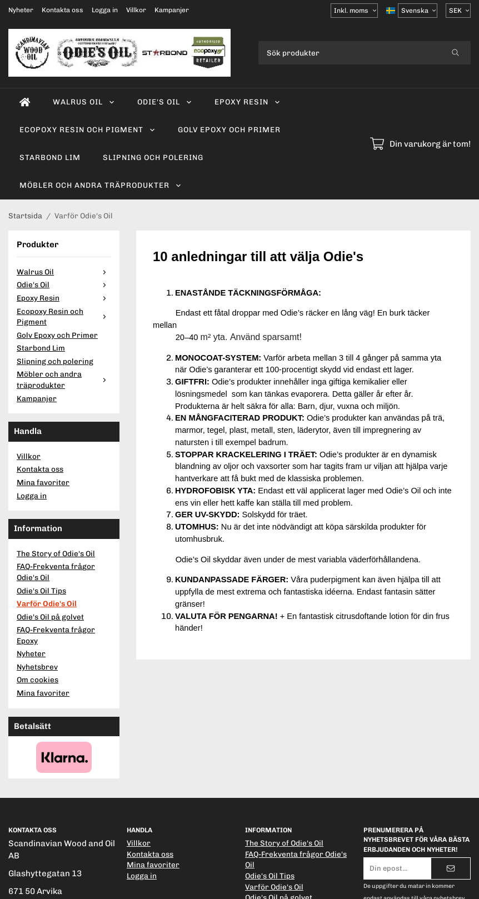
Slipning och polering (153, 157)
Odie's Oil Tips (41, 590)
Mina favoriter (43, 482)
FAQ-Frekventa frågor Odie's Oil (56, 572)
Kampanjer (171, 10)
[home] (25, 102)
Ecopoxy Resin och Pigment (87, 129)
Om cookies (37, 679)
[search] (455, 52)
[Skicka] (451, 868)
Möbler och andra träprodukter (100, 185)
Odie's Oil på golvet (50, 616)
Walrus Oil (84, 101)
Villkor (136, 10)
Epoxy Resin (247, 101)
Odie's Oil (164, 101)
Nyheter (20, 10)
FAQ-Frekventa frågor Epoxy (56, 635)
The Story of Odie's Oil (56, 553)
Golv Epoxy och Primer (229, 129)
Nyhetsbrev (37, 666)
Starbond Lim (50, 157)
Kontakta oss (62, 10)
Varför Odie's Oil (47, 603)
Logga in (105, 10)
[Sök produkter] (349, 52)
